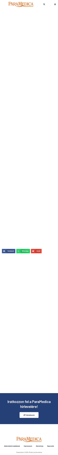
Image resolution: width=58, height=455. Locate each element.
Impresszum (28, 446)
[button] (44, 4)
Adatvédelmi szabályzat (12, 446)
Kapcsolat (50, 446)
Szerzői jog (39, 446)
